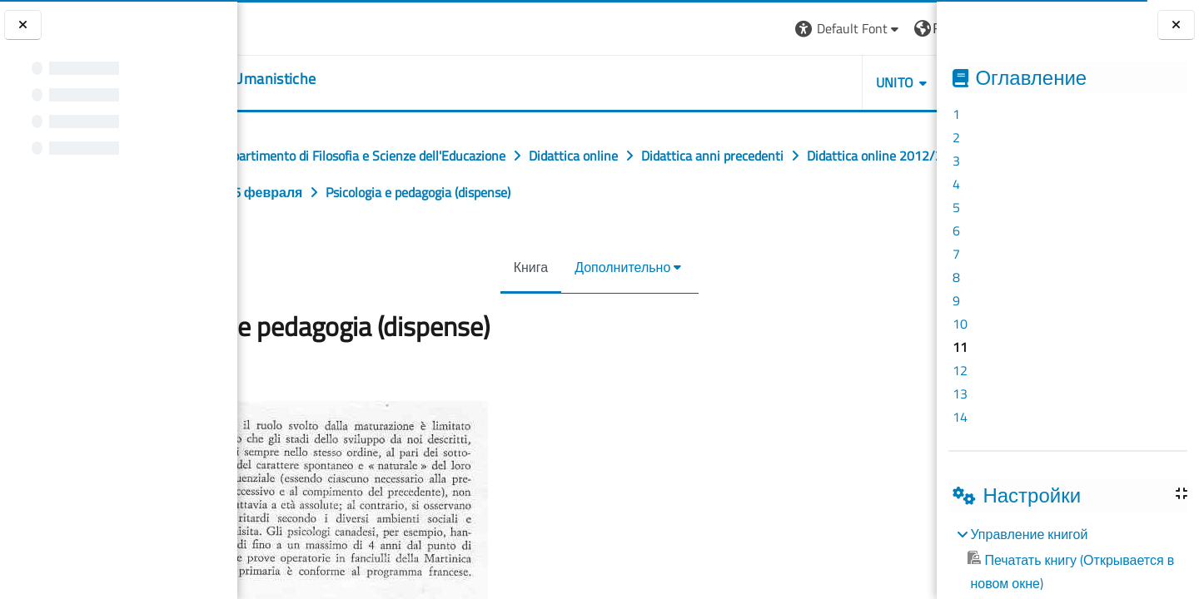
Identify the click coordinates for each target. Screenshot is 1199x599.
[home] (340, 79)
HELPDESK (837, 82)
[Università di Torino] (289, 27)
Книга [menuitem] (518, 267)
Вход (908, 28)
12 (960, 370)
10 (960, 324)
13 (960, 393)
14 (960, 417)
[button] (699, 29)
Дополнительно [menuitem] (610, 267)
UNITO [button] (745, 82)
